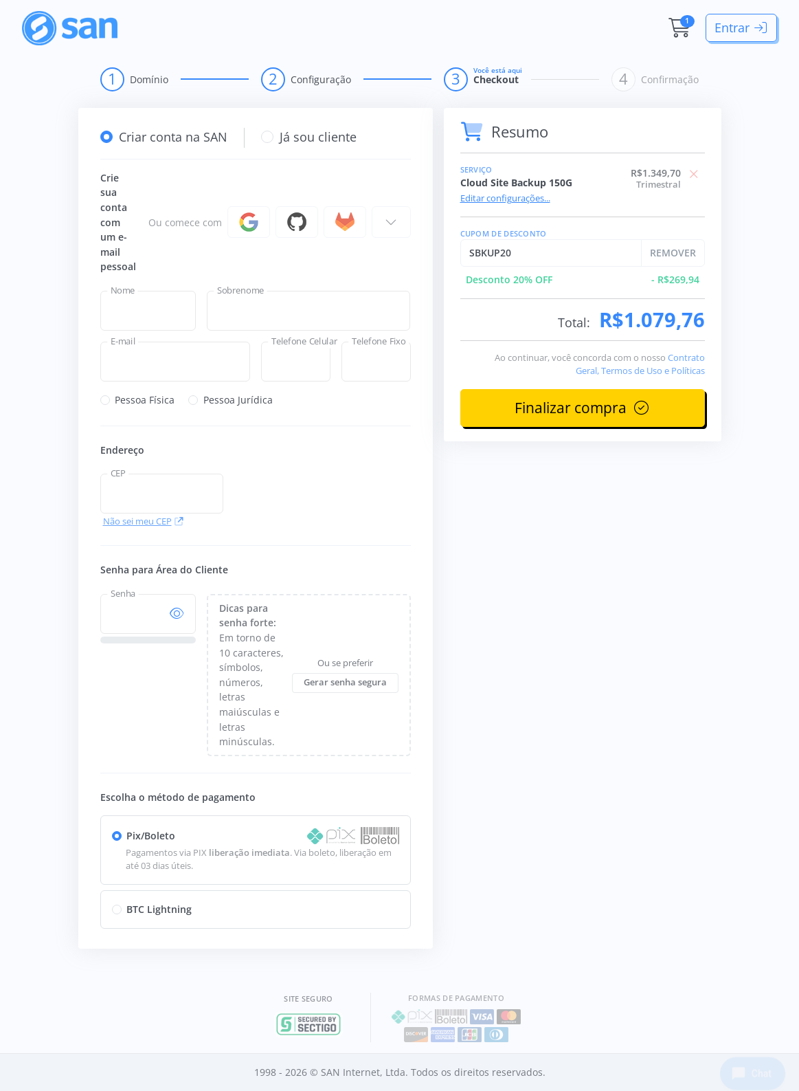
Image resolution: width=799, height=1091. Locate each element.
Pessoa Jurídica (238, 399)
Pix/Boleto (150, 835)
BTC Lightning (159, 909)
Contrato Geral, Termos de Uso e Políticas (640, 364)
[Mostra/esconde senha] (177, 614)
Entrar (741, 27)
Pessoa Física (145, 399)
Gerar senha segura (345, 682)
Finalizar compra (583, 407)
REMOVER (673, 252)
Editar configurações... (505, 198)
